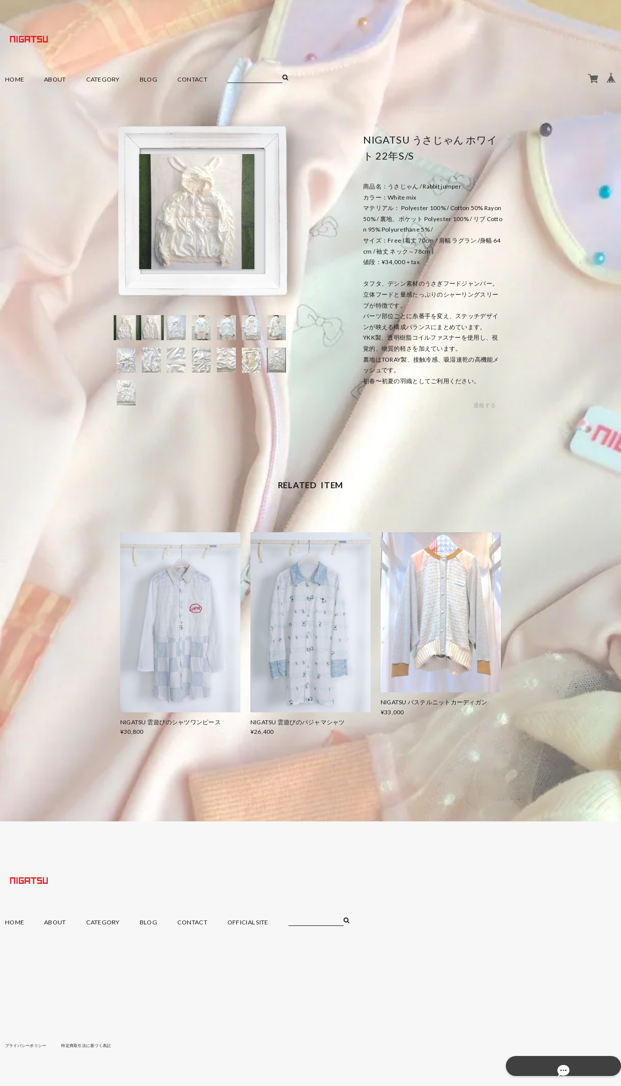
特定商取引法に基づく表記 (102, 1045)
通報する (484, 405)
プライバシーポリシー (31, 1045)
